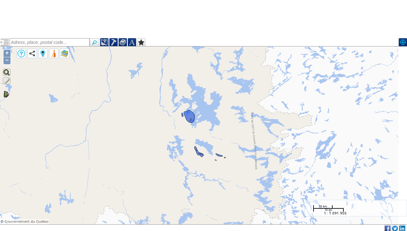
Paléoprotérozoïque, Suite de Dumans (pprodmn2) (47, 66)
